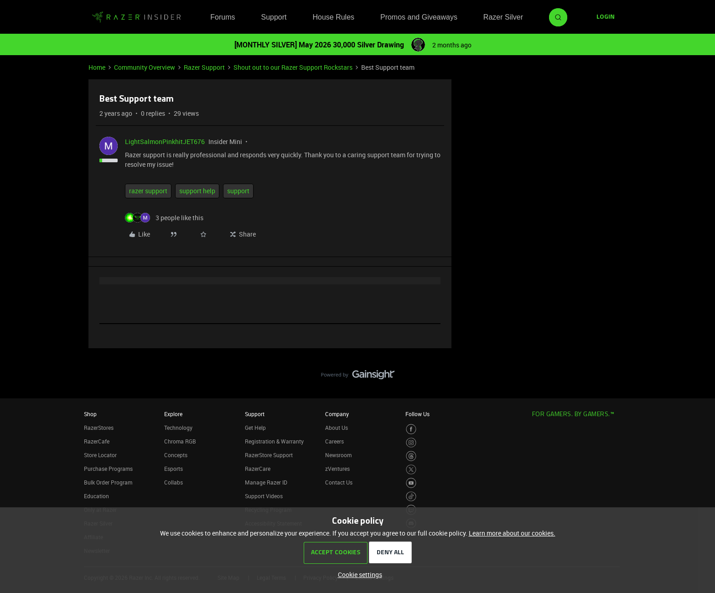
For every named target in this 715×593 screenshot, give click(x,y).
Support (273, 17)
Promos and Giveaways (418, 17)
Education (96, 496)
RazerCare (257, 468)
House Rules (333, 17)
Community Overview (144, 67)
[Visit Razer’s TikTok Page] (411, 496)
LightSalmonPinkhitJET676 (165, 141)
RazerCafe (96, 441)
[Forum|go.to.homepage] (136, 17)
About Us (336, 427)
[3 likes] (164, 217)
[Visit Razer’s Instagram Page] (411, 443)
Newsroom (338, 455)
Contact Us (338, 482)
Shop (90, 414)
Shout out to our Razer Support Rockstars (292, 67)
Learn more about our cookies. (512, 533)
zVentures (337, 468)
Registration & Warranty (274, 441)
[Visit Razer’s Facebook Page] (411, 429)
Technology (178, 427)
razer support (148, 190)
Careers (334, 441)
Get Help (255, 427)
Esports (173, 468)
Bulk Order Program (108, 482)
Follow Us (417, 414)
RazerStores (99, 427)
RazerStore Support (269, 455)
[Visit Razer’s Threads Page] (411, 456)
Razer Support (204, 67)
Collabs (173, 482)
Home (96, 67)
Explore (173, 414)
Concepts (175, 455)
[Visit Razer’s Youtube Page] (411, 483)
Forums (222, 17)
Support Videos (264, 496)
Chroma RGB (180, 441)
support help (197, 190)
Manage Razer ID (266, 482)
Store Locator (100, 455)
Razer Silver (503, 17)
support (238, 190)
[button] (605, 17)
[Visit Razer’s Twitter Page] (411, 469)
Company (337, 414)
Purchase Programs (108, 468)
